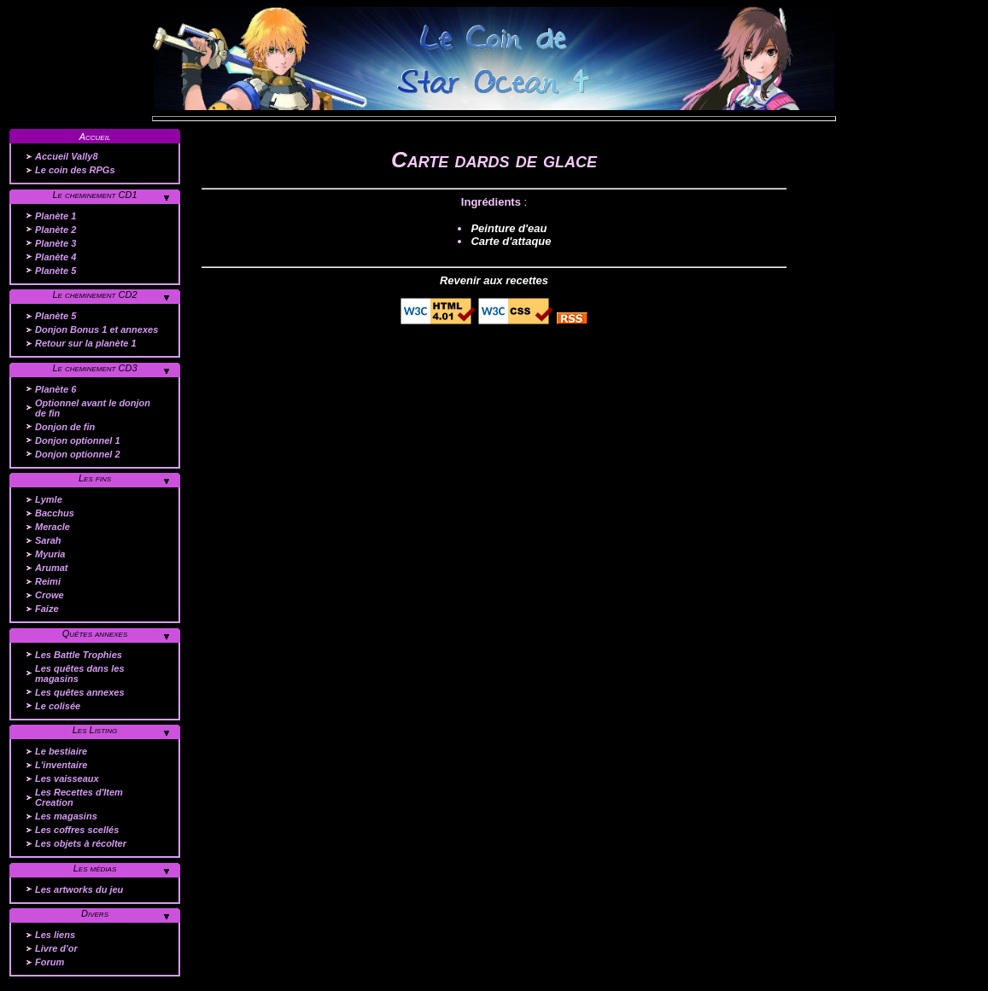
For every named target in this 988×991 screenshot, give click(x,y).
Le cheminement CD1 (94, 194)
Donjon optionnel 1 (77, 440)
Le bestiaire (61, 751)
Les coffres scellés (77, 830)
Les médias (95, 868)
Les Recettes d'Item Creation (79, 797)
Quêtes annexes (95, 633)
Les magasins (66, 816)
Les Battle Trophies (78, 655)
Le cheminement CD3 (94, 368)
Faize (47, 608)
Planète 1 (55, 216)
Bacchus (54, 513)
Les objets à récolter (80, 843)
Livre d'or (56, 948)
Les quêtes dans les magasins (80, 673)
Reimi (48, 581)
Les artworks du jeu (79, 889)
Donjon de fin (65, 427)
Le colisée (57, 706)
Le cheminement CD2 (94, 294)
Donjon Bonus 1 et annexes (96, 329)
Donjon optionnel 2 (77, 454)
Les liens (55, 935)
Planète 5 (55, 270)
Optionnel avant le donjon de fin (92, 408)
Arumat (51, 568)
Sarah (48, 540)
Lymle (48, 499)
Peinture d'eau (509, 228)
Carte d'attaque (511, 241)
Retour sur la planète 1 (86, 343)
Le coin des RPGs (75, 170)
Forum (49, 962)
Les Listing (95, 730)
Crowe (49, 595)
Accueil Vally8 (66, 156)
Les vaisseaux (67, 778)
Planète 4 (55, 257)
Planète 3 (55, 243)
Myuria (50, 554)
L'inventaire (61, 765)
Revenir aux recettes (494, 280)
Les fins (95, 478)
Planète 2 (55, 229)
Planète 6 (55, 389)
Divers (94, 913)
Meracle (52, 527)
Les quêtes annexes (80, 692)
